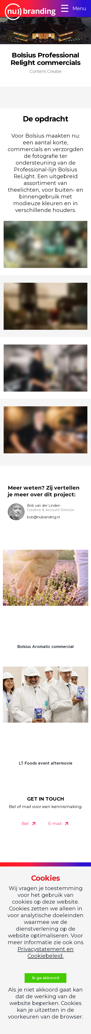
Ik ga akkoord (45, 978)
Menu (73, 8)
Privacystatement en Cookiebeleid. (45, 952)
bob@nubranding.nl (43, 517)
